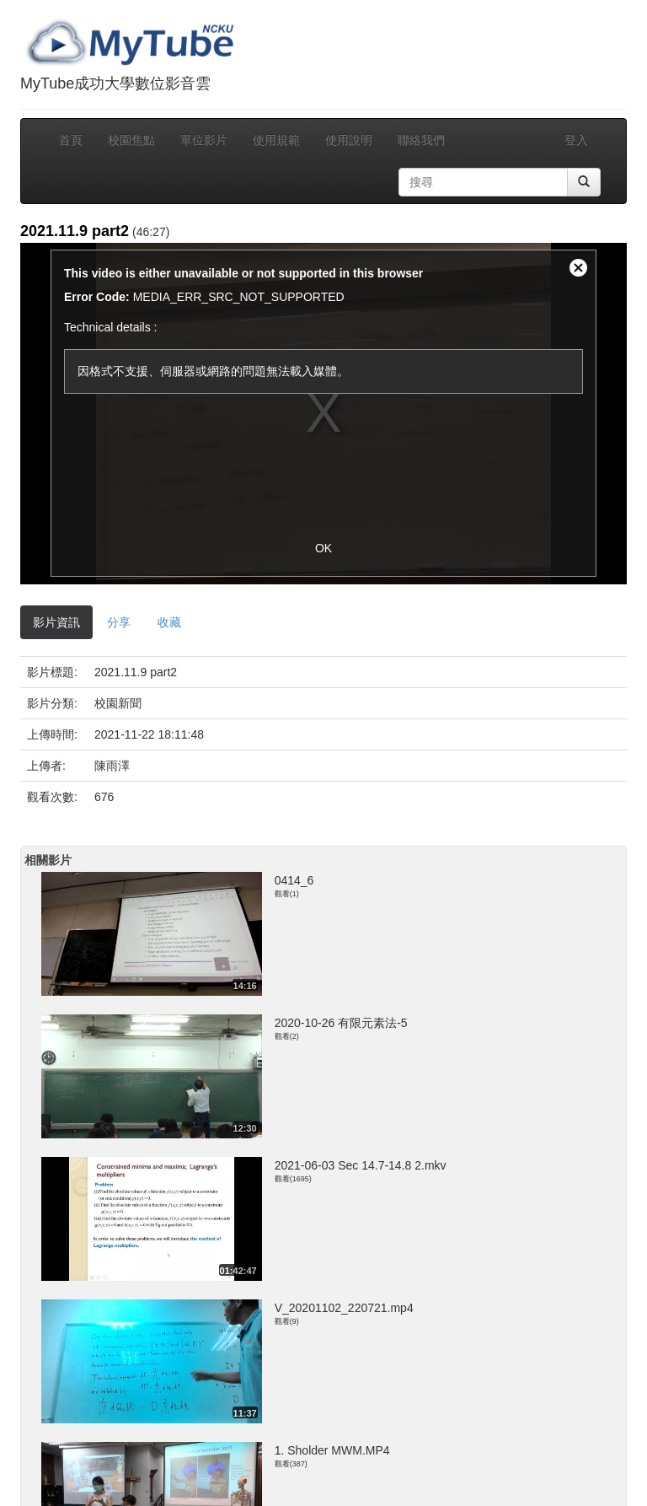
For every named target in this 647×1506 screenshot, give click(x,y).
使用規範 (276, 140)
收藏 (169, 622)
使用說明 (348, 140)
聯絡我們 (421, 140)
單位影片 (203, 140)
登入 (576, 140)
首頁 (71, 140)
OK (323, 548)
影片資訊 (56, 622)
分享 (119, 622)
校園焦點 (131, 140)
